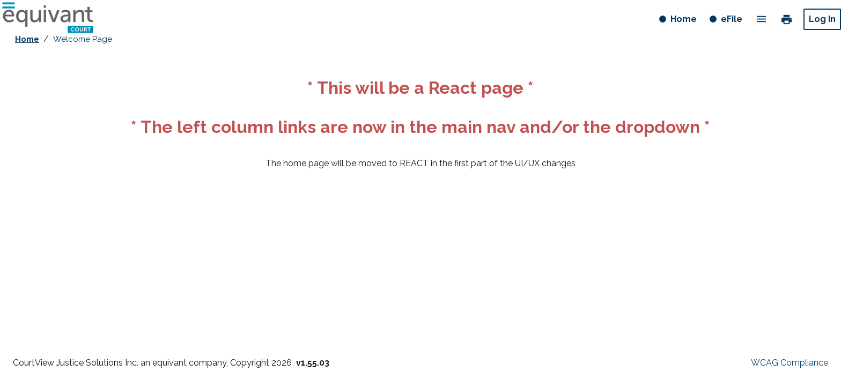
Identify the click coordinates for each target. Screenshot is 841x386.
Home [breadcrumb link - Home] (27, 39)
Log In (822, 19)
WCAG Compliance (789, 363)
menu (761, 19)
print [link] (786, 18)
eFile (731, 19)
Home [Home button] (684, 20)
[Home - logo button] (47, 19)
